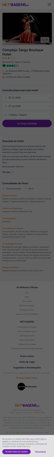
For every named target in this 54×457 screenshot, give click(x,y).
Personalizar (40, 451)
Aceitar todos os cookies (16, 451)
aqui (28, 446)
